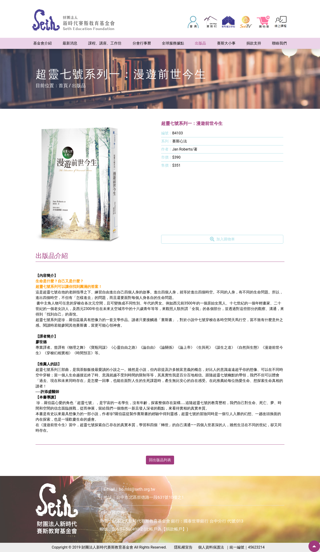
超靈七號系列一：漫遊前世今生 (192, 123)
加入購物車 (222, 239)
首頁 (63, 85)
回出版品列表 (160, 460)
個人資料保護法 (211, 547)
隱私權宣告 (183, 547)
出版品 (79, 85)
